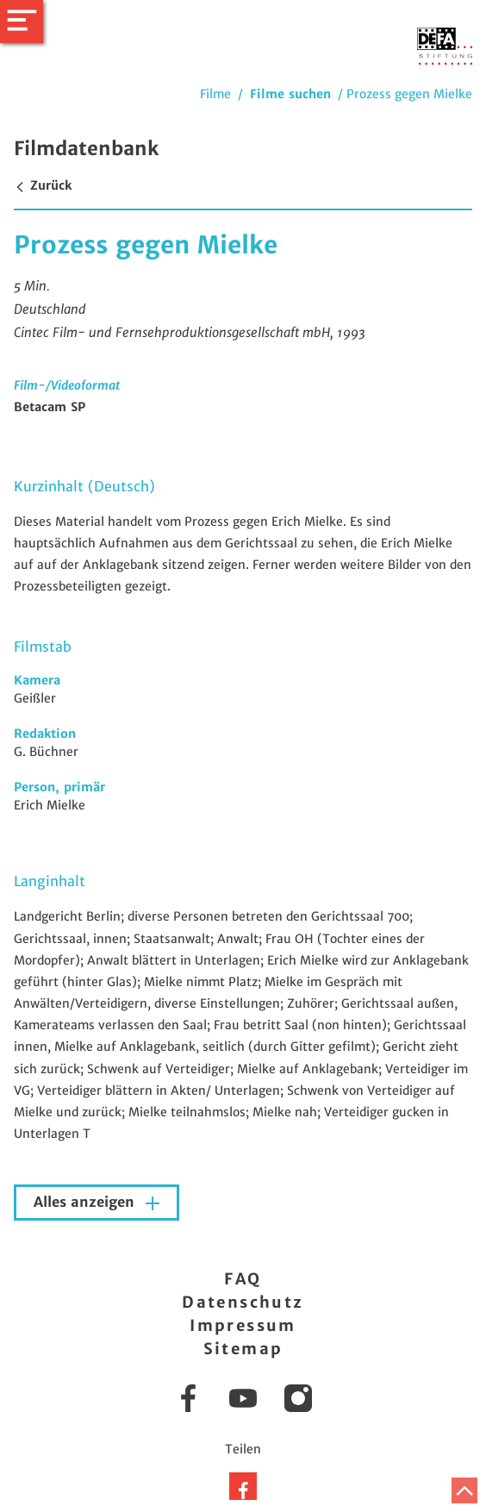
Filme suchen (290, 94)
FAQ (242, 1279)
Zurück (43, 185)
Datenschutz (242, 1302)
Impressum (243, 1325)
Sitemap (243, 1349)
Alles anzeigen (86, 1202)
